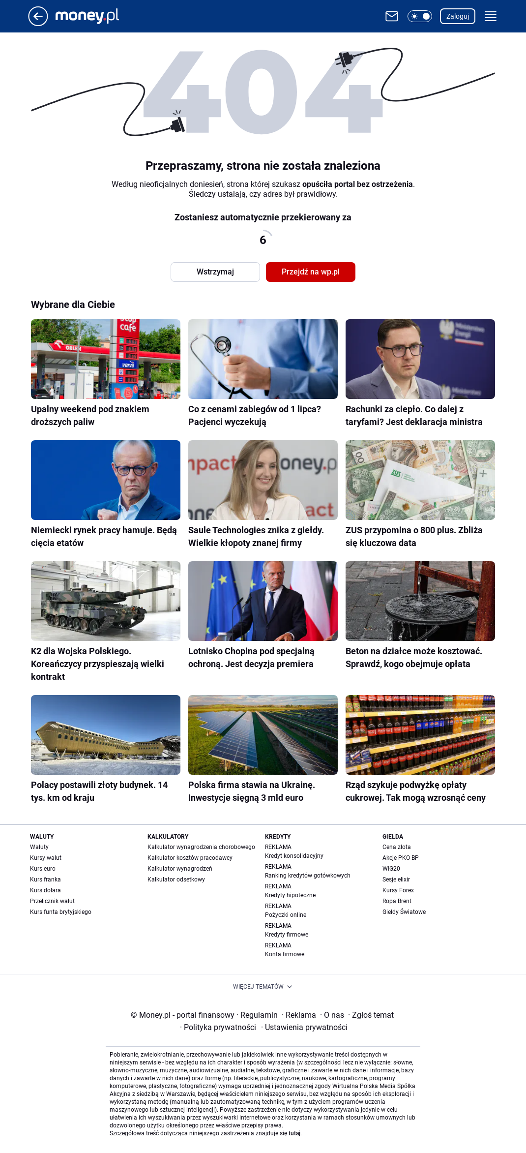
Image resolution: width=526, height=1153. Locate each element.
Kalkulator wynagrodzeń (179, 868)
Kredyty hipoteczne (290, 895)
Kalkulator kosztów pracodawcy (190, 857)
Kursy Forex (398, 890)
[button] (420, 16)
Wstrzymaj (215, 271)
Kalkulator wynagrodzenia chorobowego (201, 847)
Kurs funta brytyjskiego (60, 912)
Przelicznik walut (52, 901)
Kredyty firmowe (286, 934)
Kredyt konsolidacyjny (294, 855)
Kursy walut (45, 857)
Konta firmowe (284, 954)
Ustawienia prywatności (304, 1027)
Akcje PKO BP (400, 857)
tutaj (294, 1133)
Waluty (39, 847)
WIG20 (391, 868)
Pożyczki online (285, 914)
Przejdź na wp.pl (311, 271)
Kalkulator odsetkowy (176, 879)
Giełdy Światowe (404, 912)
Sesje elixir (396, 879)
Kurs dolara (45, 890)
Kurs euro (43, 868)
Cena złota (396, 847)
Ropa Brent (396, 901)
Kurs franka (45, 879)
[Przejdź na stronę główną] (38, 23)
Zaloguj (457, 16)
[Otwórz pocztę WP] (392, 16)
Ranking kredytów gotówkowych (308, 875)
